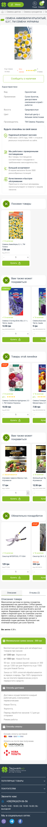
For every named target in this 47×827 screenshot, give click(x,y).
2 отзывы (40, 70)
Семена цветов (14, 12)
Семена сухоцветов (33, 12)
